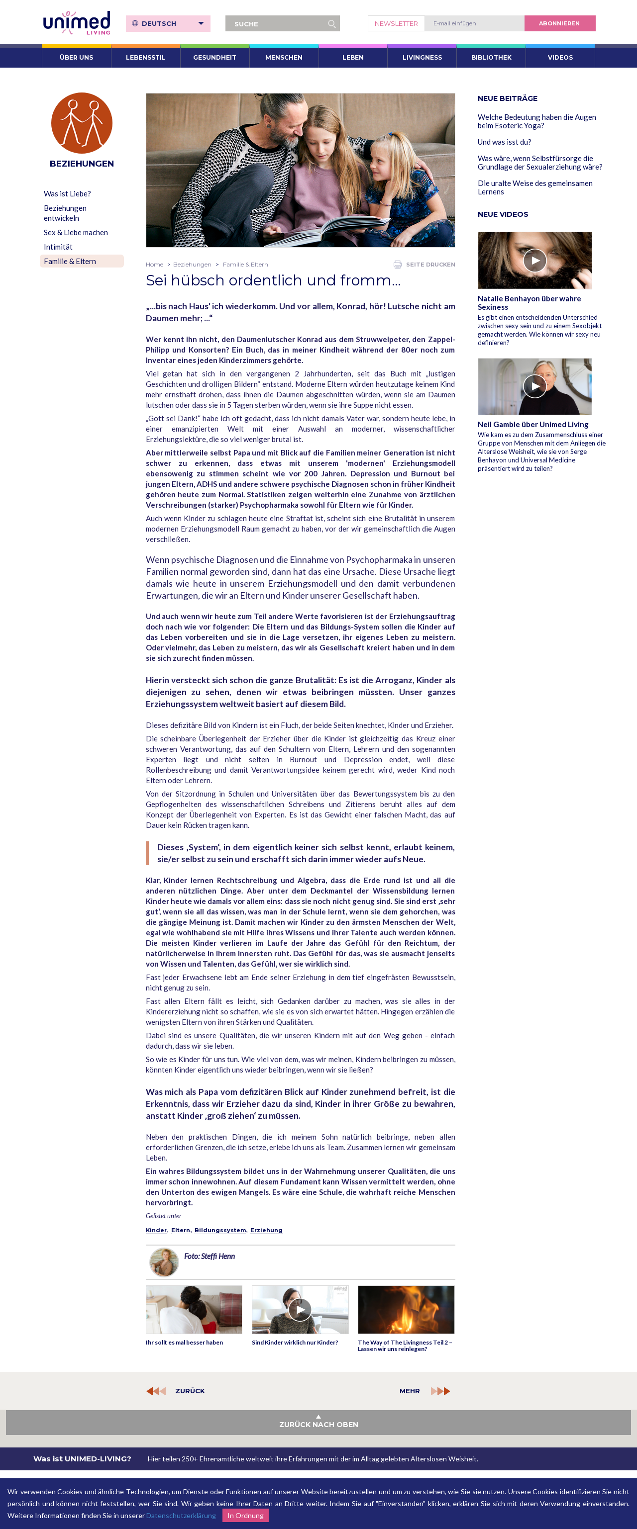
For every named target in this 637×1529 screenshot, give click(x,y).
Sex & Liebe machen (76, 232)
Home (154, 264)
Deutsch (173, 23)
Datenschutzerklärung (181, 1515)
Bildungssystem (220, 1230)
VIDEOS (560, 57)
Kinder (156, 1230)
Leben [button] (353, 57)
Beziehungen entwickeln (65, 212)
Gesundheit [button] (214, 57)
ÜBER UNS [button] (76, 57)
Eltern (180, 1230)
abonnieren (559, 23)
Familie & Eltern (70, 261)
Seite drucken (424, 265)
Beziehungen (192, 264)
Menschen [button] (284, 57)
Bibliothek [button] (491, 57)
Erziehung (266, 1230)
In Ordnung (245, 1515)
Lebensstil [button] (146, 57)
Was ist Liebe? (67, 193)
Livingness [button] (422, 57)
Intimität (58, 246)
